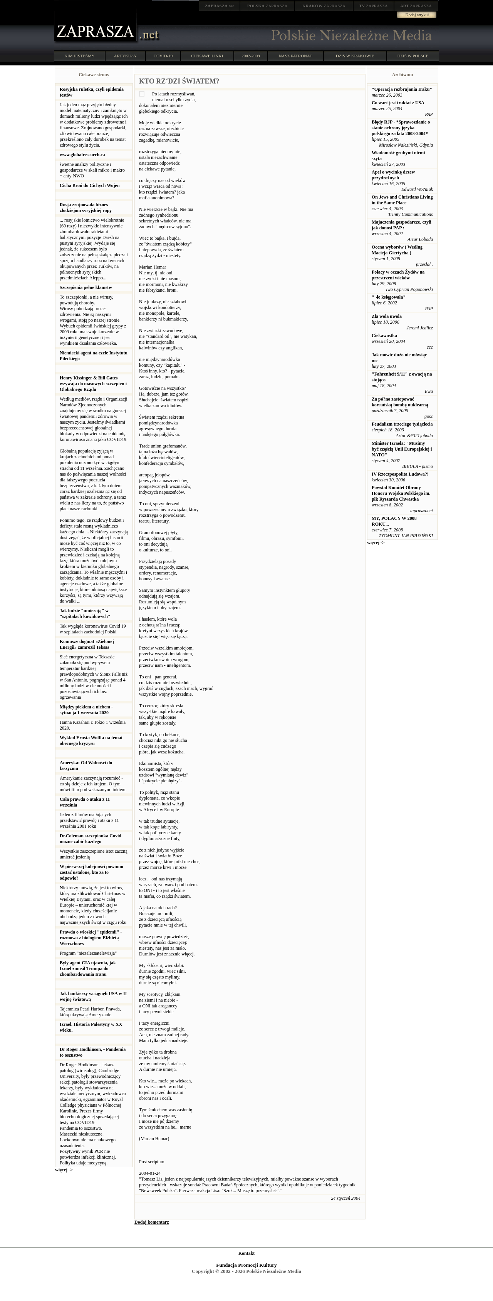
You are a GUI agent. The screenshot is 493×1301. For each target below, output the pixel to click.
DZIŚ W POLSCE (412, 55)
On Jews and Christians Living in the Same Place (402, 199)
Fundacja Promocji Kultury (246, 1265)
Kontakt (246, 1253)
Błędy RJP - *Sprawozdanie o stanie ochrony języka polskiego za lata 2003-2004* (401, 127)
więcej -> (64, 1169)
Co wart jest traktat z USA (398, 102)
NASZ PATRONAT (295, 55)
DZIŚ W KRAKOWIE (355, 55)
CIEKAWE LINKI (207, 55)
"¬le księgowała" (389, 297)
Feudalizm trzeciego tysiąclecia (402, 424)
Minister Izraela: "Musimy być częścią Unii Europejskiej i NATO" (402, 449)
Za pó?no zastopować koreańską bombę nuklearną (400, 402)
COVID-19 (163, 55)
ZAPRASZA (267, 5)
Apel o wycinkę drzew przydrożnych (393, 174)
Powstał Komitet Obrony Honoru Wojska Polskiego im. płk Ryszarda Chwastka (401, 493)
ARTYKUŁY (125, 55)
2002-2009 (250, 55)
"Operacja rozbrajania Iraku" (402, 89)
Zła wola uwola (387, 316)
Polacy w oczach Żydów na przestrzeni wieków (398, 275)
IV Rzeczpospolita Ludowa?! (400, 474)
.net (219, 5)
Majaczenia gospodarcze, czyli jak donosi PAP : (401, 224)
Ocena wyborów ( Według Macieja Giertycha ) (397, 250)
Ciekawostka (384, 335)
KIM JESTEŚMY (79, 55)
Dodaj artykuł (417, 14)
